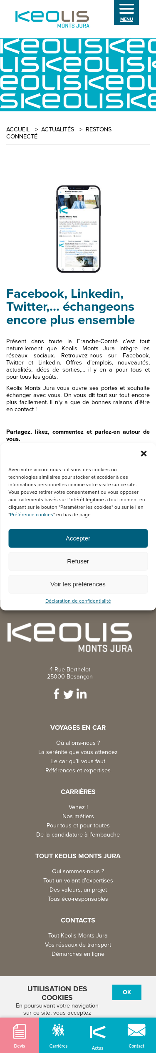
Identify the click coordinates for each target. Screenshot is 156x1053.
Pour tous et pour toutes (78, 825)
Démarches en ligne (78, 954)
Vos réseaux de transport (78, 944)
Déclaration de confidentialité (78, 601)
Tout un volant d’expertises (78, 880)
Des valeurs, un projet (78, 889)
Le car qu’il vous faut (78, 761)
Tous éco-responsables (78, 898)
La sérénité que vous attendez (78, 752)
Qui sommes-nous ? (78, 871)
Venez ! (78, 807)
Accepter (78, 538)
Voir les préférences (78, 584)
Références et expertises (78, 770)
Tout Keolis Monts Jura (78, 935)
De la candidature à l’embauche (78, 834)
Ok (127, 992)
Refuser (78, 561)
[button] (143, 453)
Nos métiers (78, 816)
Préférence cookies (31, 514)
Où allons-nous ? (78, 742)
